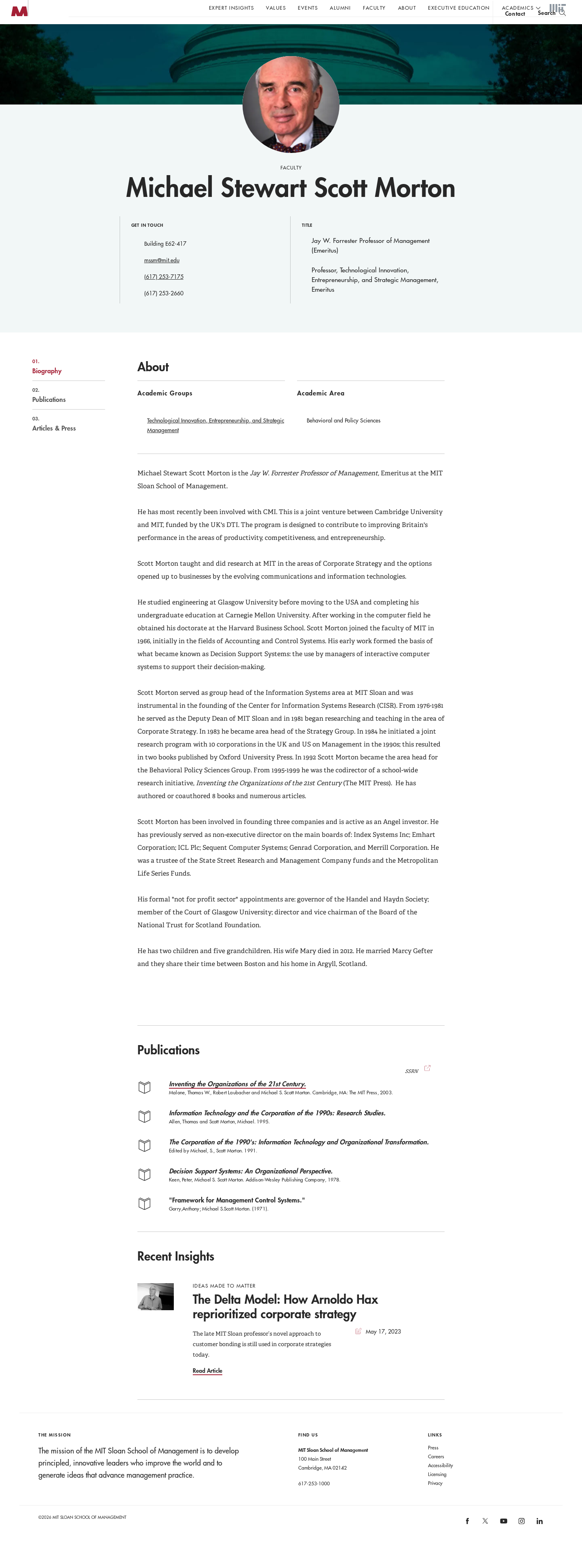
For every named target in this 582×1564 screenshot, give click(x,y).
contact (515, 29)
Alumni (340, 7)
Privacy (435, 1499)
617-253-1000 (314, 1499)
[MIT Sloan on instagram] (521, 1539)
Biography (60, 382)
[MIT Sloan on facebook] (467, 1539)
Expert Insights (231, 7)
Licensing (437, 1490)
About (407, 7)
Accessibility (440, 1481)
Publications (60, 411)
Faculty (374, 7)
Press (433, 1463)
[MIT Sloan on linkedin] (539, 1539)
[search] (552, 28)
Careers (436, 1472)
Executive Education (459, 7)
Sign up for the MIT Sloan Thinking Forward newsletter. (274, 28)
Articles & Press (60, 439)
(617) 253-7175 (163, 293)
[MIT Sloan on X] (485, 1539)
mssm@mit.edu (161, 276)
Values (276, 7)
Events (308, 7)
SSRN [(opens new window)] (418, 1087)
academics (518, 7)
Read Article (207, 1386)
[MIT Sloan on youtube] (502, 1541)
